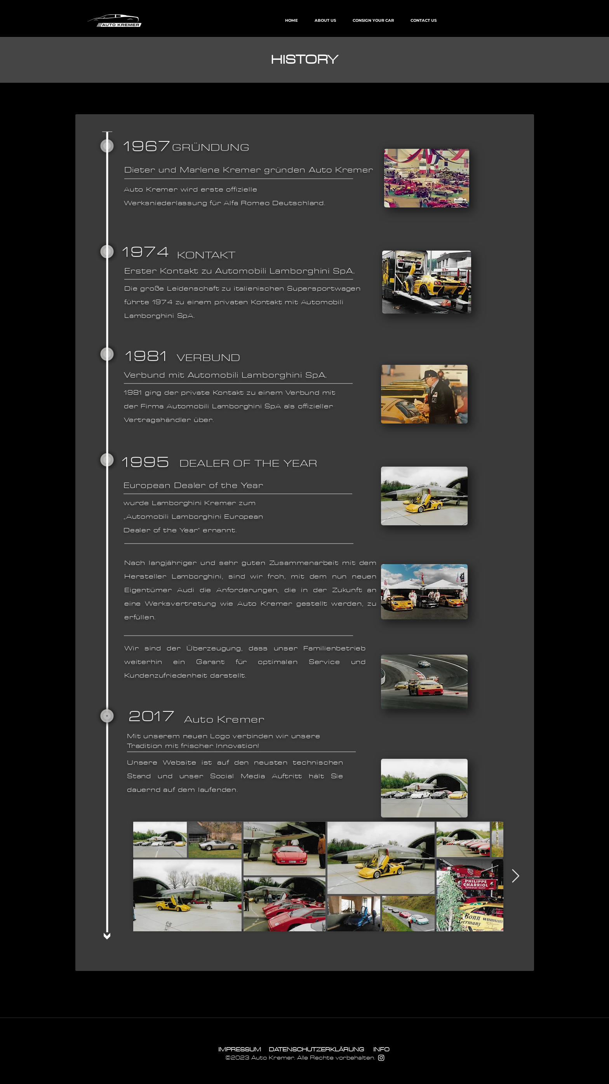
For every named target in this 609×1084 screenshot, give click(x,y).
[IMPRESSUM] (239, 1050)
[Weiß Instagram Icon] (381, 1058)
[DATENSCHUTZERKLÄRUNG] (316, 1050)
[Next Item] (515, 876)
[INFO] (381, 1050)
